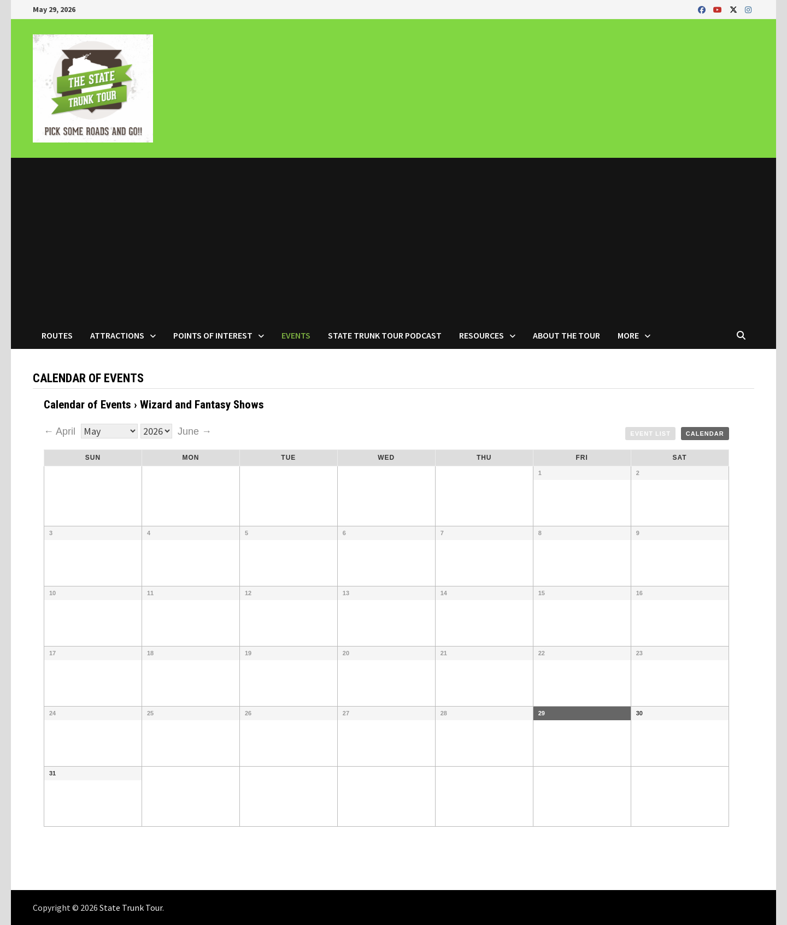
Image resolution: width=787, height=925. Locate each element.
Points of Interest (212, 335)
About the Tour (566, 335)
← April (61, 431)
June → (195, 431)
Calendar (705, 433)
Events (295, 335)
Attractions (117, 335)
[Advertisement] (393, 239)
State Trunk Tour (130, 907)
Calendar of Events (87, 404)
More (628, 335)
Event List (650, 433)
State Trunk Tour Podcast (385, 335)
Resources (481, 335)
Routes (57, 335)
